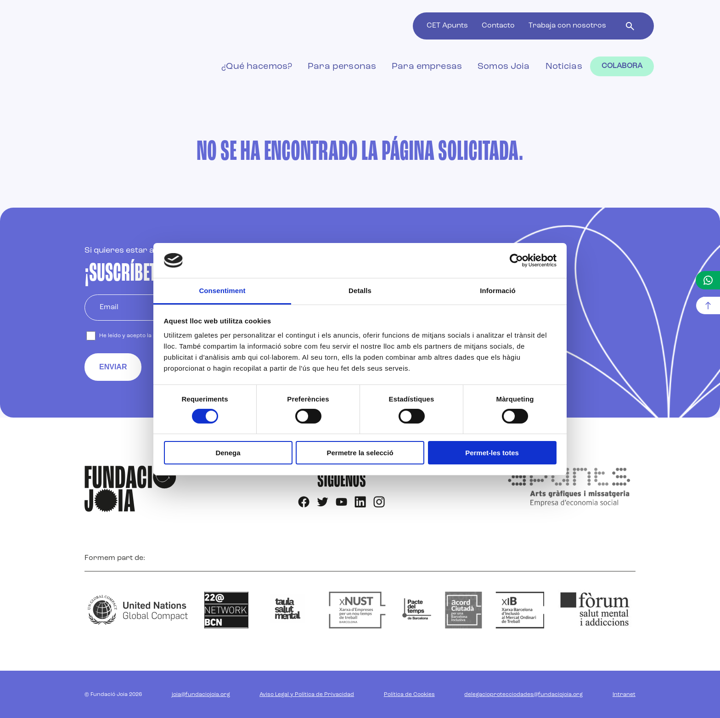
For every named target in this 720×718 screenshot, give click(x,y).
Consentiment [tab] (222, 290)
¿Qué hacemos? (256, 66)
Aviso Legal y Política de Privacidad (306, 694)
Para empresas (427, 66)
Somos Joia (504, 66)
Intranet (624, 694)
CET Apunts (447, 25)
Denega (227, 453)
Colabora (622, 66)
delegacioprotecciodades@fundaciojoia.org (523, 694)
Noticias (564, 66)
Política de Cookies (409, 694)
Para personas (342, 66)
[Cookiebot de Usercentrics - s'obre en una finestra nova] (516, 260)
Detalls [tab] (360, 290)
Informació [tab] (498, 290)
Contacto (498, 25)
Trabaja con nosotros (567, 25)
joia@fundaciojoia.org (201, 694)
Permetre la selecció (359, 453)
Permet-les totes (492, 453)
